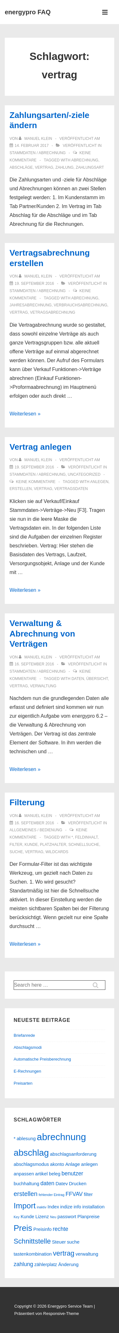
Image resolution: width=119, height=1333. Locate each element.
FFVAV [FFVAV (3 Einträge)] (74, 1194)
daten (77, 678)
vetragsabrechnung (52, 312)
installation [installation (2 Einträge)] (93, 1206)
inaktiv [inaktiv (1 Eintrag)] (41, 1207)
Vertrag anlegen (40, 447)
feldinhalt (86, 837)
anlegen (99, 482)
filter (16, 844)
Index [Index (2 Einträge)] (53, 1206)
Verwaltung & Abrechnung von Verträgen (42, 633)
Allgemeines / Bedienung (36, 830)
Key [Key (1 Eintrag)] (16, 1217)
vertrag (44, 167)
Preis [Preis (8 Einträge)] (23, 1228)
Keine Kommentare (35, 482)
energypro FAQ (27, 12)
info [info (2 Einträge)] (77, 1206)
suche (16, 852)
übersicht (97, 678)
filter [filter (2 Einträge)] (88, 1194)
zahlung (65, 167)
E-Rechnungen (27, 1071)
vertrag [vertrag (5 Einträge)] (64, 1253)
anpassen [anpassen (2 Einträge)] (24, 1173)
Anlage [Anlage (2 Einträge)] (72, 1164)
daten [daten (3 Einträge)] (47, 1183)
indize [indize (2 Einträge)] (66, 1206)
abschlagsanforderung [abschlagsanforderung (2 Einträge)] (73, 1154)
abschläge (21, 167)
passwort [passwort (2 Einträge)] (66, 1216)
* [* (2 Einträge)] (15, 1138)
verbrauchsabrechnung (80, 305)
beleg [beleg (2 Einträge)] (54, 1173)
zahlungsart (90, 167)
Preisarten (23, 1083)
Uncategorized (84, 474)
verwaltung (43, 686)
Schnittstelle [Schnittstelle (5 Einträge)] (32, 1241)
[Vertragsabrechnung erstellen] (34, 283)
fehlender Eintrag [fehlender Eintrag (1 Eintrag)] (51, 1195)
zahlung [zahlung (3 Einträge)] (23, 1264)
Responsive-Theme (61, 1313)
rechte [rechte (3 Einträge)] (60, 1229)
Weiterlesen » (25, 413)
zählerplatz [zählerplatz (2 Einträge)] (45, 1264)
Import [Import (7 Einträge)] (25, 1205)
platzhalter (53, 844)
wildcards (56, 852)
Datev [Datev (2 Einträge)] (62, 1183)
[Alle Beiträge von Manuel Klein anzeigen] (36, 138)
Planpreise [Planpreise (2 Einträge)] (88, 1216)
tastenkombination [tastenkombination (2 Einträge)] (33, 1254)
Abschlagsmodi (28, 1047)
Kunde (31, 844)
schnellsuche (83, 844)
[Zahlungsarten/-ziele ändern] (32, 145)
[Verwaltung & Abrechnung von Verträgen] (34, 664)
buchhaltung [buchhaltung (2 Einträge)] (26, 1183)
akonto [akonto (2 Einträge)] (57, 1164)
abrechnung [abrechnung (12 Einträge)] (61, 1137)
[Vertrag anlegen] (34, 467)
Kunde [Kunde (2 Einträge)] (27, 1216)
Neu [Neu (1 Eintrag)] (53, 1217)
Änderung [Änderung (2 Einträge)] (68, 1264)
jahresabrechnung (31, 305)
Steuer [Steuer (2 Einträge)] (59, 1242)
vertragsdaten (71, 489)
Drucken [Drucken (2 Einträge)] (77, 1183)
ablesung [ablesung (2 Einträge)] (26, 1138)
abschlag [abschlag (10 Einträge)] (31, 1153)
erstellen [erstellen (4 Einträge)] (25, 1193)
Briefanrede (24, 1035)
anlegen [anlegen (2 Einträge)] (89, 1164)
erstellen (21, 489)
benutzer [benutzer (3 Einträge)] (72, 1173)
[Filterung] (34, 823)
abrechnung (84, 160)
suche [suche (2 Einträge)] (73, 1242)
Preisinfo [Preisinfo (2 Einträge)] (42, 1229)
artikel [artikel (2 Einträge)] (41, 1173)
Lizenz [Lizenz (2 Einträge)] (42, 1216)
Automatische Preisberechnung (42, 1059)
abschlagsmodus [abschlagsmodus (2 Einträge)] (31, 1164)
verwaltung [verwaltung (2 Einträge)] (87, 1254)
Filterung (27, 802)
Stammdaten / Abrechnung (38, 153)
